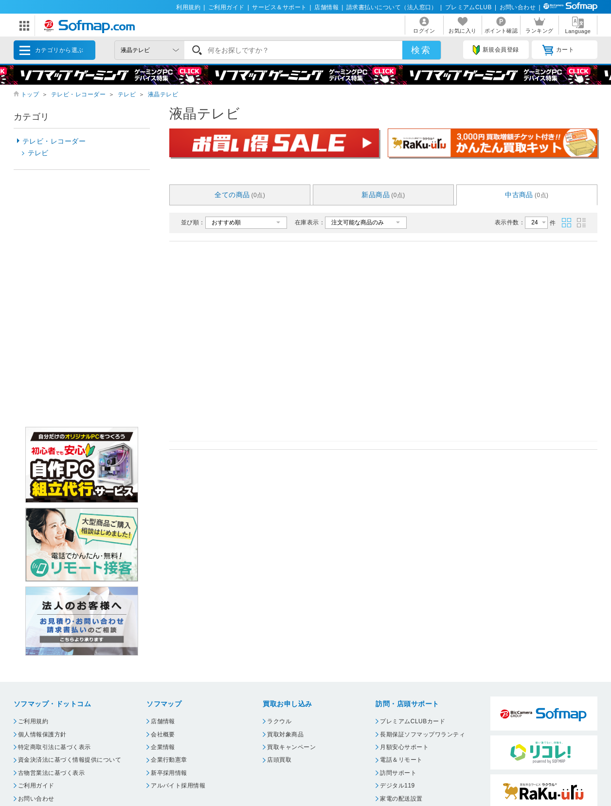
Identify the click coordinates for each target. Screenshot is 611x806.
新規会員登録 (496, 50)
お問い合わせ (518, 7)
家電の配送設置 (401, 798)
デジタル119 (397, 785)
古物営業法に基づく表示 (51, 772)
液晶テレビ (163, 94)
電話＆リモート (401, 759)
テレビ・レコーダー (78, 94)
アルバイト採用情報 (178, 785)
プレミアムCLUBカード (412, 721)
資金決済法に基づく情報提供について (69, 759)
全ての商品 (240, 195)
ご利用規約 (33, 721)
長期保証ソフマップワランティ (422, 734)
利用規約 (188, 7)
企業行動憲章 (169, 759)
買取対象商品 (285, 734)
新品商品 (383, 195)
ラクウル (279, 721)
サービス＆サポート (279, 7)
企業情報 (163, 747)
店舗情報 (326, 7)
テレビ (127, 94)
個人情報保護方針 (42, 734)
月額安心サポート (404, 747)
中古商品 (527, 195)
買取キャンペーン (291, 747)
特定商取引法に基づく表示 (54, 747)
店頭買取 (279, 759)
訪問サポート (398, 772)
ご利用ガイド (226, 7)
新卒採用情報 (169, 772)
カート (558, 50)
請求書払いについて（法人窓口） (391, 7)
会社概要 (163, 734)
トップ (30, 94)
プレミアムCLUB (468, 7)
